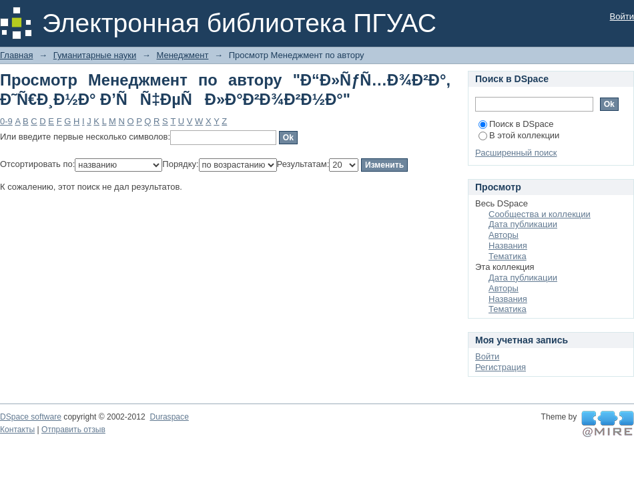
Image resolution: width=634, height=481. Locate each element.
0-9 (6, 121)
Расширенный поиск (516, 153)
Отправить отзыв (73, 429)
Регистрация (500, 367)
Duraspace (168, 417)
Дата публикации (523, 224)
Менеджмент (182, 55)
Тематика (508, 256)
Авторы (504, 235)
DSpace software (30, 417)
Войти (622, 16)
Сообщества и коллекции (540, 214)
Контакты (17, 429)
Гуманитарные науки (94, 55)
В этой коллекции (519, 135)
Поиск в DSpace (516, 124)
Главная (16, 55)
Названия (508, 245)
